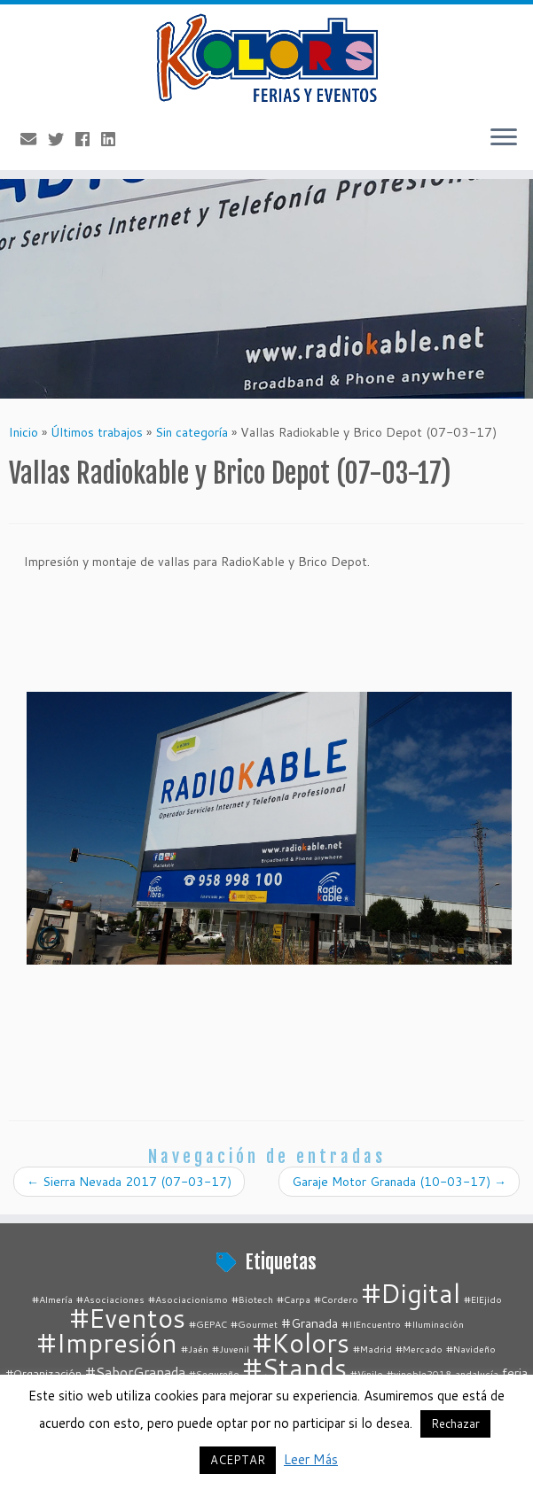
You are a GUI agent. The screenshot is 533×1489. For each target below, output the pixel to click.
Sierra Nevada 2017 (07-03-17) (129, 1181)
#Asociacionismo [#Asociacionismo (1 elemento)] (188, 1299)
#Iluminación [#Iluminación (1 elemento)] (434, 1323)
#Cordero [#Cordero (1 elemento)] (336, 1299)
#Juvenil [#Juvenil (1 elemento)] (230, 1348)
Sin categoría (191, 432)
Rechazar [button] (455, 1423)
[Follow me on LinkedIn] (114, 139)
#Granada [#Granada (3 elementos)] (309, 1323)
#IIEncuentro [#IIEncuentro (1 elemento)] (371, 1323)
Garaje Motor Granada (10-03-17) (399, 1181)
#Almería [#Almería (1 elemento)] (52, 1299)
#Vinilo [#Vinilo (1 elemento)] (366, 1373)
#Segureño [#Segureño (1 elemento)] (214, 1373)
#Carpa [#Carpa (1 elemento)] (293, 1299)
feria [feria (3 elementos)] (515, 1372)
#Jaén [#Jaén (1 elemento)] (194, 1348)
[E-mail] (34, 139)
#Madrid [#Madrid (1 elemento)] (372, 1348)
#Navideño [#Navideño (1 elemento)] (471, 1348)
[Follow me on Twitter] (61, 139)
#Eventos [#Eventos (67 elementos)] (127, 1317)
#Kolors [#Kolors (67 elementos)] (301, 1342)
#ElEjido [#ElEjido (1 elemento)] (483, 1299)
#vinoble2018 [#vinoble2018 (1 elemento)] (419, 1373)
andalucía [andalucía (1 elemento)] (476, 1373)
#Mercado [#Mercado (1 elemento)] (419, 1348)
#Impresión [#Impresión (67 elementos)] (107, 1342)
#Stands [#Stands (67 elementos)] (295, 1367)
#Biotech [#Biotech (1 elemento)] (252, 1299)
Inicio (23, 432)
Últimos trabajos (97, 432)
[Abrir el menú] (503, 138)
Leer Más (311, 1459)
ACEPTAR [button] (237, 1460)
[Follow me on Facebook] (88, 139)
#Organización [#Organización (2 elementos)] (44, 1373)
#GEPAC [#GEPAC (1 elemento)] (208, 1323)
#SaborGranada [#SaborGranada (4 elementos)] (135, 1372)
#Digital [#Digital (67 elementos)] (411, 1293)
